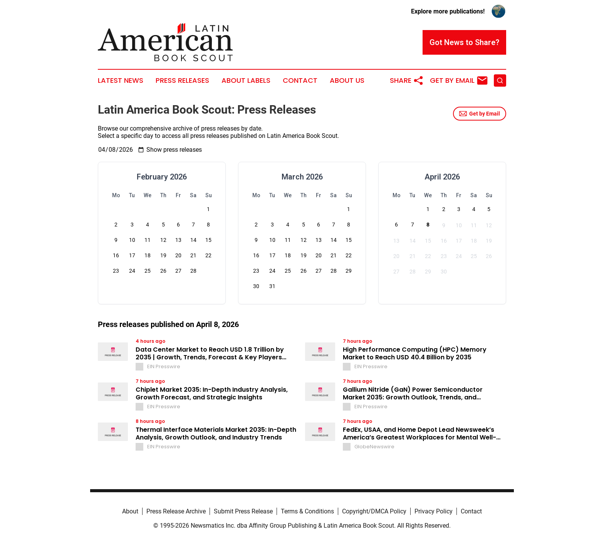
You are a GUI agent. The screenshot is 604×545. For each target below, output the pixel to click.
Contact (300, 80)
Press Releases (182, 80)
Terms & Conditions (307, 511)
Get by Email (479, 113)
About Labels (245, 80)
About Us (347, 80)
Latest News (120, 80)
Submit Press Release (243, 511)
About (130, 511)
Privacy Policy (433, 511)
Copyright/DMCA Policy (374, 511)
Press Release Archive (176, 511)
